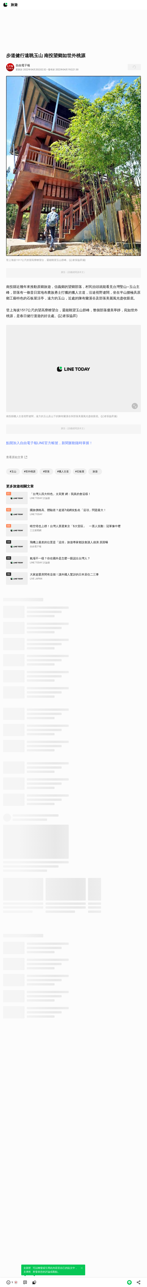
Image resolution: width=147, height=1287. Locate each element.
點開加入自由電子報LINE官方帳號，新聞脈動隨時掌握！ (49, 443)
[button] (12, 1282)
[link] (25, 1282)
